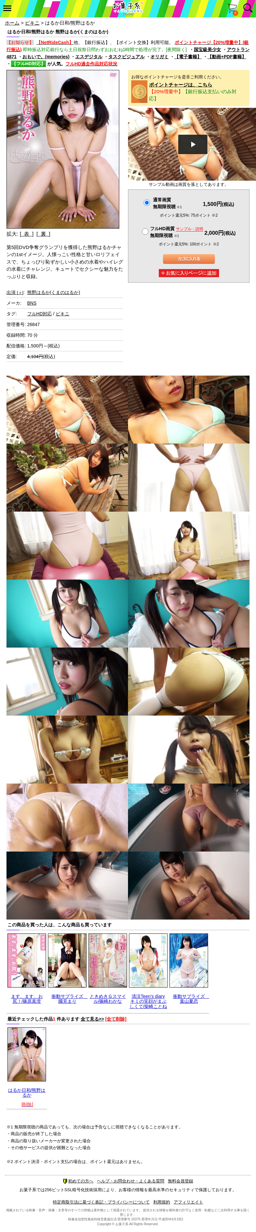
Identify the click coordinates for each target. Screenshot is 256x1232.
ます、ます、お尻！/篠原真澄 (27, 999)
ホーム (12, 23)
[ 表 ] (27, 234)
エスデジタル (88, 56)
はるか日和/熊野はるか (27, 1093)
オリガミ (159, 56)
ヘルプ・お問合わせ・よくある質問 (130, 1181)
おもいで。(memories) (45, 56)
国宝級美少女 (207, 49)
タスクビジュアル (126, 56)
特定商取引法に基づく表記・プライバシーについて (101, 1202)
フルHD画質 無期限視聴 (176, 232)
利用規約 (161, 1202)
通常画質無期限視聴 (167, 203)
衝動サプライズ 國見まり (70, 999)
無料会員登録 (180, 1181)
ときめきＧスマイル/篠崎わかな (108, 999)
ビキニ (32, 23)
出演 (14, 292)
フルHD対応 (39, 313)
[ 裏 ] (43, 234)
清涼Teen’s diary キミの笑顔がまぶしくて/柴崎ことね (148, 1001)
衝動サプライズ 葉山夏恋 (191, 999)
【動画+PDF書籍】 (226, 56)
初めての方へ (78, 1181)
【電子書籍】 (188, 56)
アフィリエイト (188, 1202)
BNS (32, 303)
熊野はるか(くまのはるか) (53, 292)
